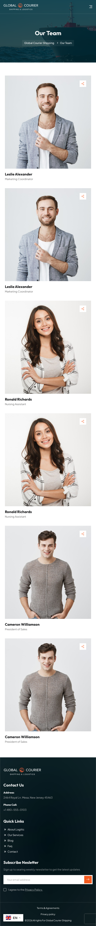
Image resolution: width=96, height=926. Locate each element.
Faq (7, 846)
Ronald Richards (18, 399)
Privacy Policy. (34, 889)
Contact (10, 851)
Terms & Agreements (48, 907)
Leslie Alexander (18, 174)
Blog (8, 840)
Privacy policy (48, 914)
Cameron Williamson (22, 624)
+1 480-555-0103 (15, 809)
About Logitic (13, 829)
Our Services (13, 835)
